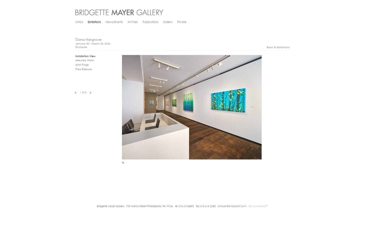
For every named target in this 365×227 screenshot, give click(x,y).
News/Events (114, 22)
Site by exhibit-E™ (258, 206)
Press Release (83, 69)
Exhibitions (94, 22)
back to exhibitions (278, 47)
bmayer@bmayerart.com (232, 206)
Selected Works (84, 60)
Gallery (167, 22)
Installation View (85, 56)
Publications (151, 22)
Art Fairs (133, 22)
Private (181, 22)
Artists (79, 22)
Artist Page (82, 65)
